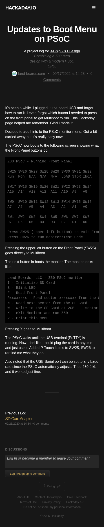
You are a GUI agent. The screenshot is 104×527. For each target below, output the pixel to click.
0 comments (41, 423)
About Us (23, 497)
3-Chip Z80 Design (65, 51)
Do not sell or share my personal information (52, 507)
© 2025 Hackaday (52, 516)
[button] (93, 7)
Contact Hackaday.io (48, 497)
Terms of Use (28, 502)
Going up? (52, 486)
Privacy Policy (51, 502)
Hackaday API (75, 502)
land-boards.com (28, 74)
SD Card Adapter (18, 418)
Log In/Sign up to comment (27, 473)
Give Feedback (76, 497)
